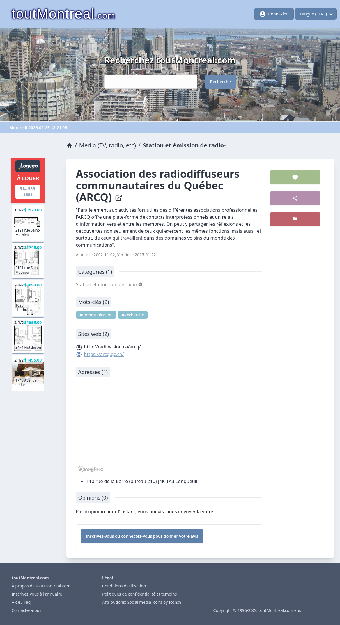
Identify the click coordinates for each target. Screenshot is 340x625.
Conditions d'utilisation (124, 586)
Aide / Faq (21, 602)
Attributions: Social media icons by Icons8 (141, 602)
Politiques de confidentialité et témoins (139, 594)
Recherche (220, 81)
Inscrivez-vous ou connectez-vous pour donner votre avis (142, 536)
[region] (169, 427)
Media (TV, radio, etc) (107, 145)
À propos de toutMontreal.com (41, 586)
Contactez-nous (26, 610)
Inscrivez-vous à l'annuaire (37, 594)
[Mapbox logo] (90, 469)
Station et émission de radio (185, 145)
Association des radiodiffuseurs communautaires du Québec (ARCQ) (158, 185)
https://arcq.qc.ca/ (104, 354)
